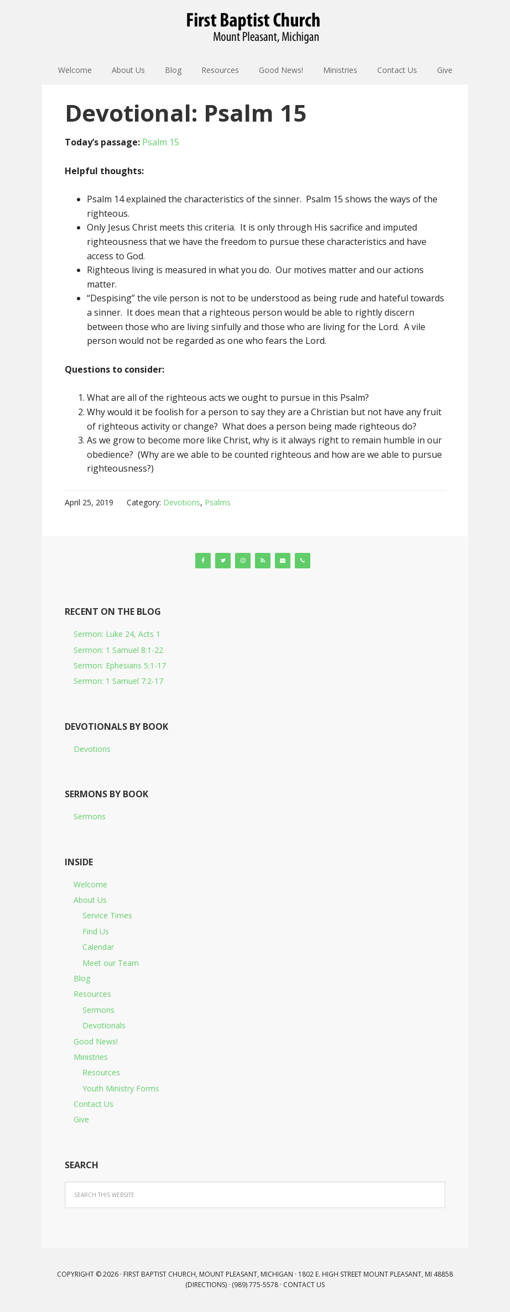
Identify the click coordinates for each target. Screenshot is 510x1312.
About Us (90, 900)
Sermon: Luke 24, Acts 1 (117, 634)
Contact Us (93, 1104)
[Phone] (302, 560)
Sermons (90, 816)
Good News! (96, 1041)
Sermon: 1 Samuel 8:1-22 (118, 650)
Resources (92, 994)
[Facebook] (203, 560)
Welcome (90, 884)
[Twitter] (223, 560)
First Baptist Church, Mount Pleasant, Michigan (255, 27)
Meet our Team (110, 963)
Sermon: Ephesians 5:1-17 (120, 665)
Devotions (181, 502)
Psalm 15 (160, 142)
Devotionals (104, 1025)
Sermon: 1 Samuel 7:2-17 (118, 681)
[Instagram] (243, 560)
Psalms (218, 502)
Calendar (98, 947)
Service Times (107, 915)
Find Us (95, 931)
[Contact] (282, 560)
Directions (206, 1284)
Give (81, 1119)
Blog (82, 978)
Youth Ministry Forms (120, 1088)
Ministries (91, 1057)
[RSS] (262, 560)
